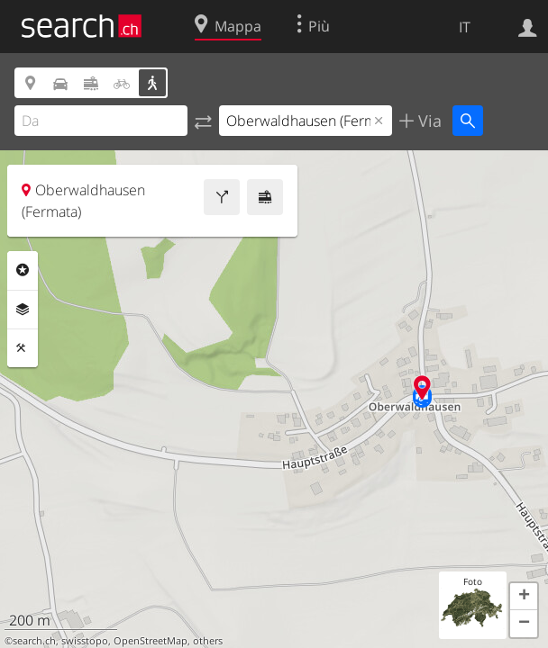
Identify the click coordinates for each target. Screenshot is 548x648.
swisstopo (84, 640)
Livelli (22, 309)
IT (464, 27)
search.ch (34, 640)
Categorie (22, 270)
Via (428, 120)
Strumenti (22, 348)
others (208, 640)
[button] (523, 596)
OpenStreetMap (150, 640)
